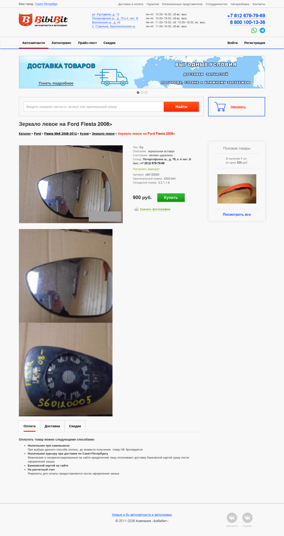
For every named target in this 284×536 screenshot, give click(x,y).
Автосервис (61, 43)
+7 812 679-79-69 (246, 15)
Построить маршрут (146, 169)
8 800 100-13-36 (247, 22)
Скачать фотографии (155, 209)
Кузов (84, 133)
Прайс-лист (87, 43)
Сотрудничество (216, 4)
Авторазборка (240, 4)
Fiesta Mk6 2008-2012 (60, 133)
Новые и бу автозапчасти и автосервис (142, 514)
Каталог (25, 133)
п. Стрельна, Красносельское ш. (114, 26)
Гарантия (153, 4)
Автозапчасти (33, 43)
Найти (181, 106)
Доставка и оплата (130, 4)
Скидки (110, 43)
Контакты (259, 4)
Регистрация (254, 43)
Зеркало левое (103, 133)
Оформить (238, 107)
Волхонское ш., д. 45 (106, 22)
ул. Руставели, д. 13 (105, 14)
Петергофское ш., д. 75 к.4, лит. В (115, 18)
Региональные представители (182, 4)
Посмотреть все (237, 214)
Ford (37, 133)
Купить (171, 197)
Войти (232, 43)
